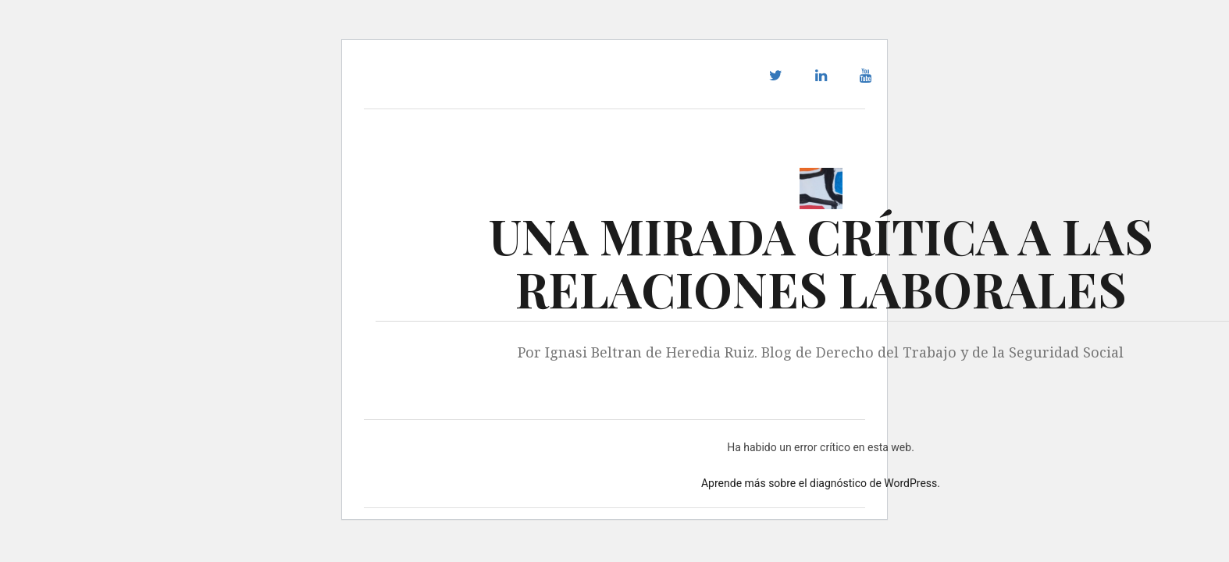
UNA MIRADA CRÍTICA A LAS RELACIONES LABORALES (821, 262)
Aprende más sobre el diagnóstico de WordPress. (820, 483)
